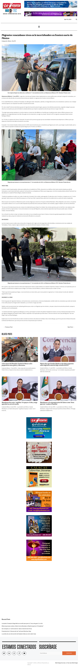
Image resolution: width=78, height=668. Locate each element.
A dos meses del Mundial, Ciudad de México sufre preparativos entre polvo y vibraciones (17, 364)
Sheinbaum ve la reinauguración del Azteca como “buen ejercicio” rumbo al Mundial (57, 403)
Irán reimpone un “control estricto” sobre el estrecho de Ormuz (17, 629)
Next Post (71, 327)
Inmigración (4, 41)
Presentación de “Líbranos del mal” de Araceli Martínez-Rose (16, 631)
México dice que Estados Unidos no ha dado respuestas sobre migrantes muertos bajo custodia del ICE (57, 364)
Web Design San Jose (60, 663)
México (9, 41)
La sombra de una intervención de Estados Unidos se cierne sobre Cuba (19, 634)
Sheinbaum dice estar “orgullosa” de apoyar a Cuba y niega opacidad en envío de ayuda (19, 403)
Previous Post (8, 327)
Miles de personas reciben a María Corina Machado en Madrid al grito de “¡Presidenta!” (22, 626)
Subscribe (69, 653)
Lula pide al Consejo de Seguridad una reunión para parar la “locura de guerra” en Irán (22, 623)
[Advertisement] (39, 576)
